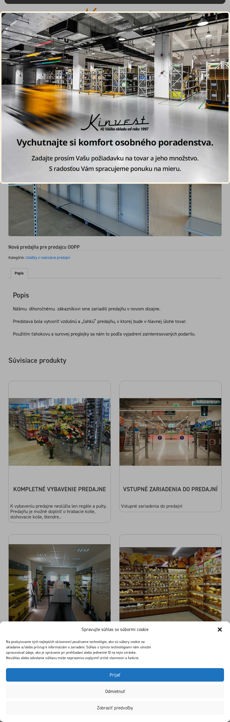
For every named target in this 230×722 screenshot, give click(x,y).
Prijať (115, 675)
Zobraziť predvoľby (115, 708)
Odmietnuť (115, 691)
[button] (220, 629)
